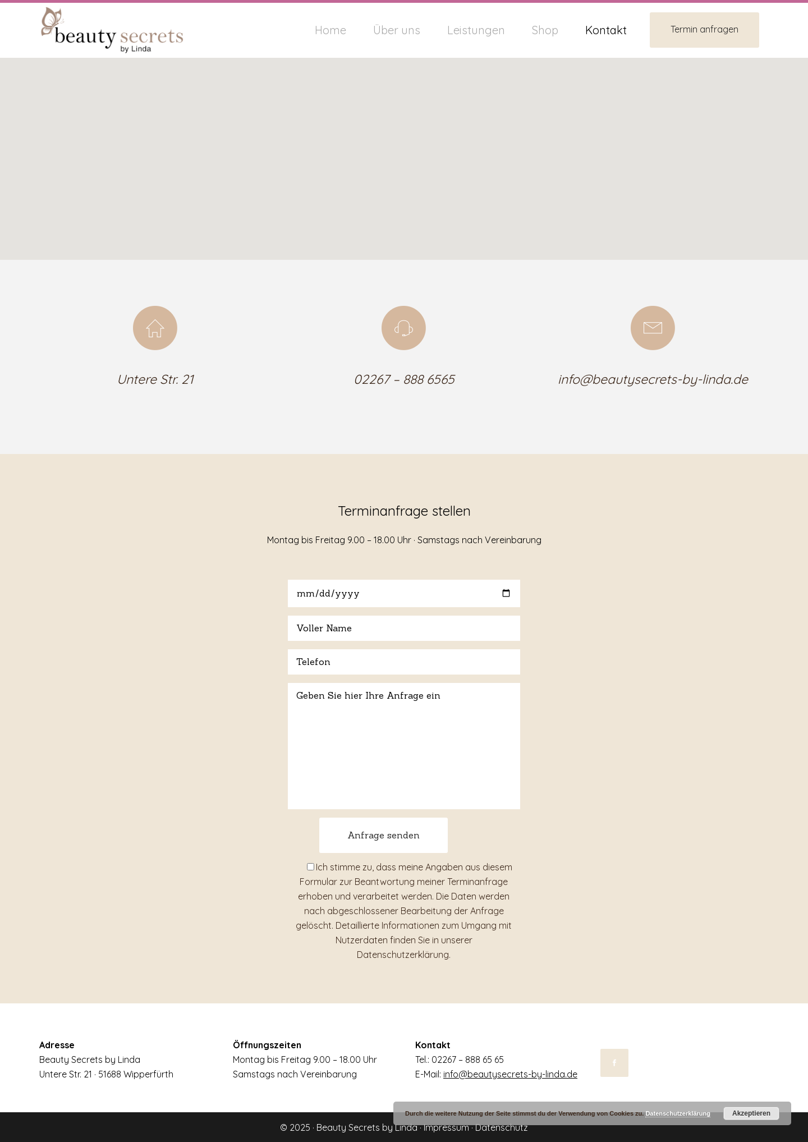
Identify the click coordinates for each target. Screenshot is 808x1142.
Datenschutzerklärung (403, 954)
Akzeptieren (751, 1113)
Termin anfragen (704, 29)
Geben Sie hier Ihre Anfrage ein (404, 746)
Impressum (446, 1127)
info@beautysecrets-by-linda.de (653, 379)
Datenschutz (501, 1127)
